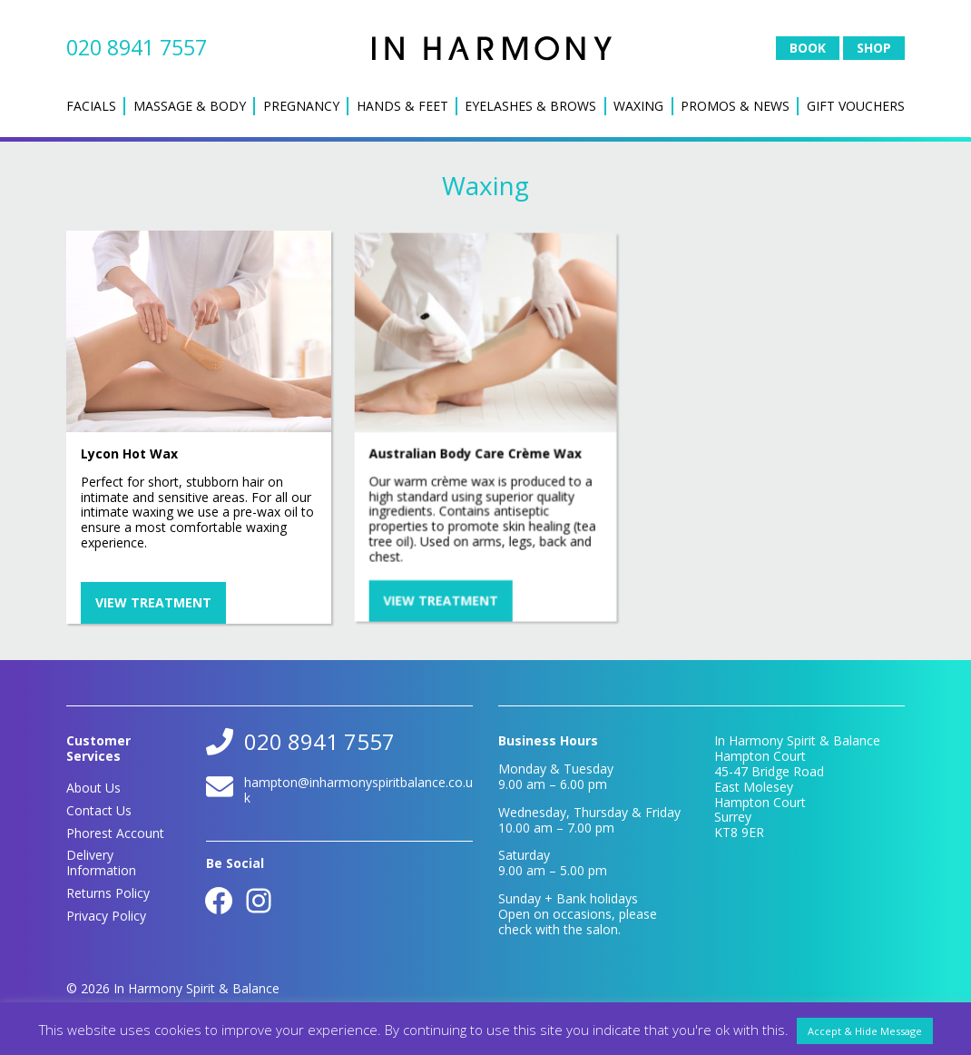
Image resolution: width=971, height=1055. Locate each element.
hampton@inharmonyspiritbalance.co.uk (358, 790)
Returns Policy (108, 893)
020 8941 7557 (136, 47)
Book (808, 47)
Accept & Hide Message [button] (865, 1031)
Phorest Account (115, 833)
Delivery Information (101, 862)
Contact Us (99, 810)
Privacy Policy (106, 915)
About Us (93, 787)
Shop (874, 47)
